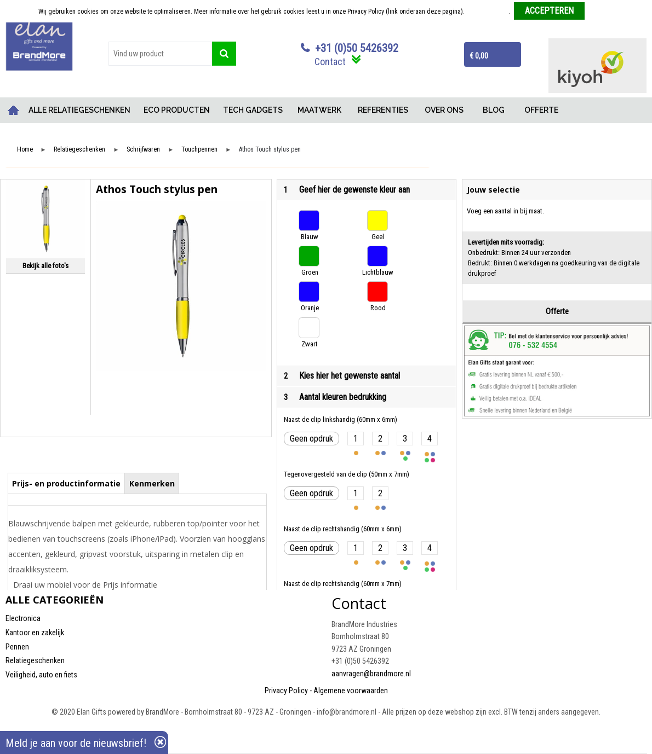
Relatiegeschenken (79, 149)
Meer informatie (487, 11)
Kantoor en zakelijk (34, 632)
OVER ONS (444, 110)
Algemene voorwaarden (350, 690)
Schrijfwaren (143, 149)
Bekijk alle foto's (45, 266)
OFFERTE (541, 110)
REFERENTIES (383, 110)
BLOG (494, 110)
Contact (330, 61)
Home (13, 110)
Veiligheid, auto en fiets (41, 674)
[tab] (66, 483)
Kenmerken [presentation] (152, 483)
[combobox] (160, 54)
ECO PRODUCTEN (177, 110)
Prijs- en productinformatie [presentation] (66, 483)
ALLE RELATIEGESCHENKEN (79, 110)
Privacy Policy (286, 690)
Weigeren (601, 11)
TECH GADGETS (253, 110)
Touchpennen (199, 149)
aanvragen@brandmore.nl (371, 673)
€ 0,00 (479, 55)
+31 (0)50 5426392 (356, 48)
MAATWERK (319, 110)
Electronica (23, 618)
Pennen (17, 646)
